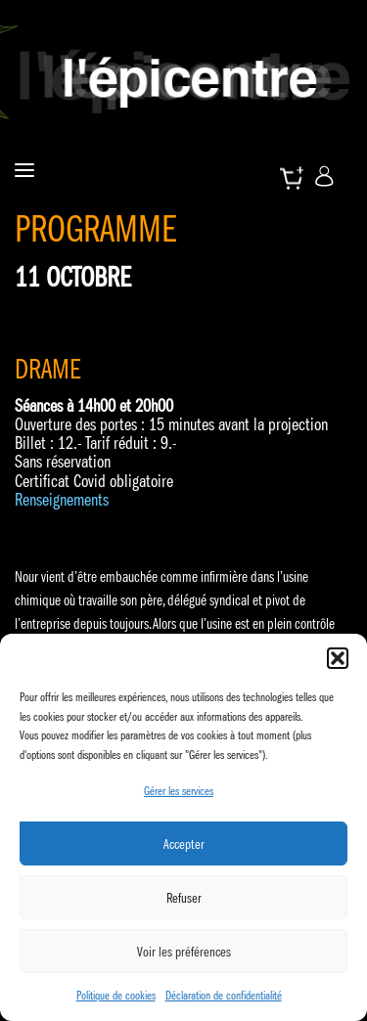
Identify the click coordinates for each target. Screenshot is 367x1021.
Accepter (184, 844)
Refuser (184, 898)
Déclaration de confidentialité (223, 995)
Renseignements (62, 499)
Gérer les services (178, 790)
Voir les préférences (184, 951)
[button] (337, 658)
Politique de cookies (116, 995)
